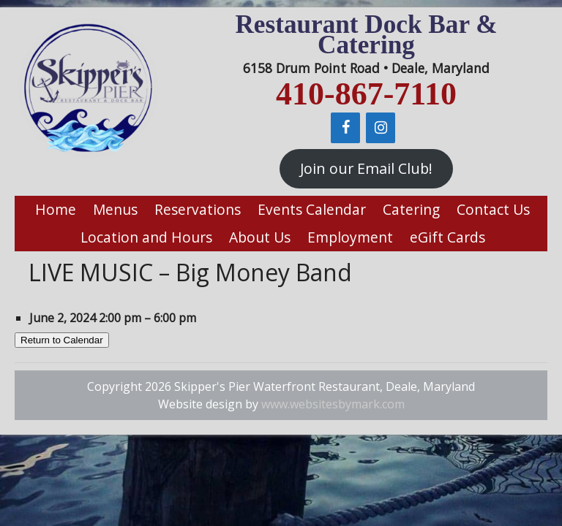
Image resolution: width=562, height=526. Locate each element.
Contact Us (493, 209)
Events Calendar (312, 209)
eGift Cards (447, 237)
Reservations (197, 209)
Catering (411, 209)
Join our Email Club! (366, 168)
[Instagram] (380, 128)
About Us (260, 237)
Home (55, 209)
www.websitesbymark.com (333, 404)
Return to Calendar (61, 340)
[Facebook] (345, 128)
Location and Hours (146, 237)
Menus (115, 209)
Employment (350, 237)
